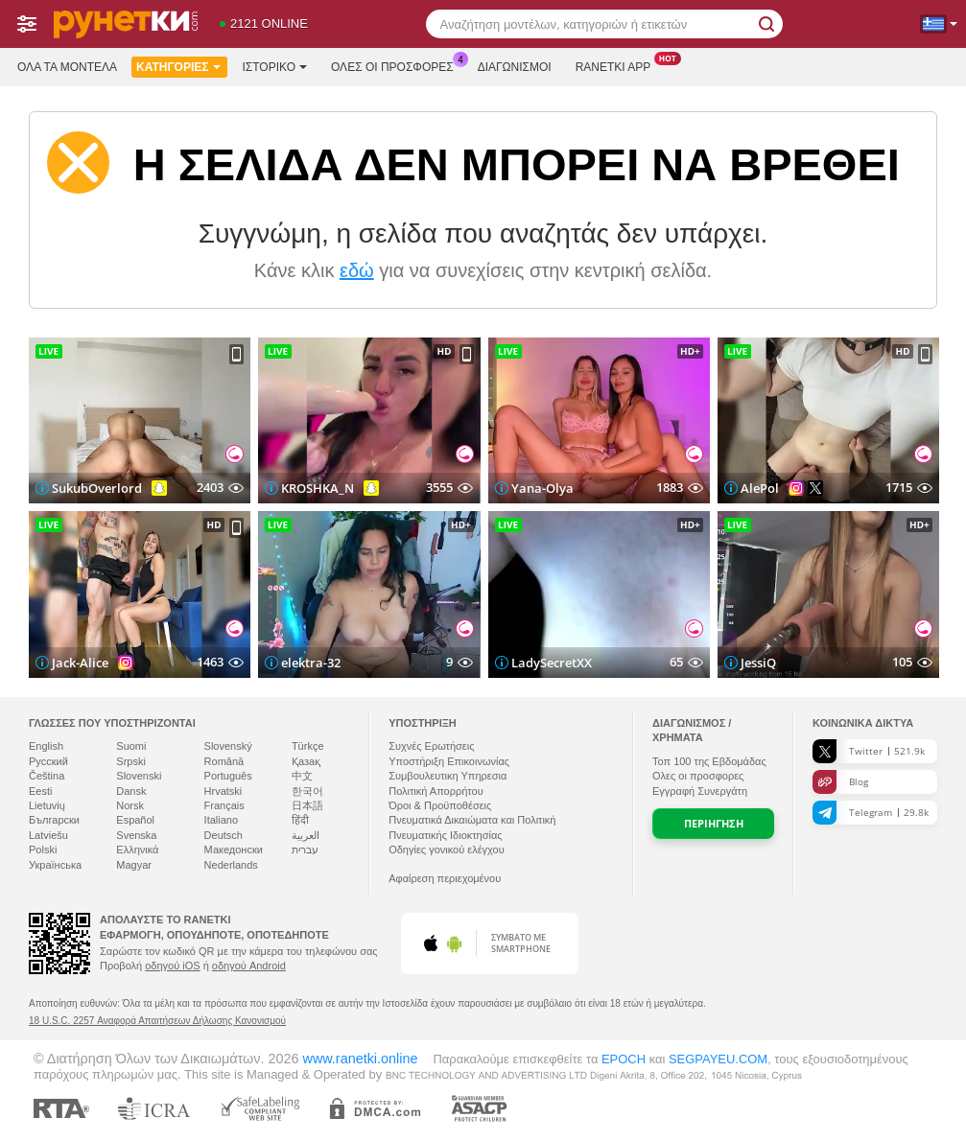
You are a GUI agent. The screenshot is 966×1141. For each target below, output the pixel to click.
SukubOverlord (97, 488)
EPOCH (623, 1059)
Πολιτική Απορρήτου (436, 791)
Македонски (233, 849)
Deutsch (223, 835)
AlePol (760, 488)
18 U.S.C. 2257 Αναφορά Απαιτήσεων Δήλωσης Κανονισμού (157, 1020)
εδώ (357, 270)
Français (224, 805)
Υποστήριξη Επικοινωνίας (449, 761)
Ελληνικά (137, 849)
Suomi (131, 746)
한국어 (307, 791)
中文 (302, 775)
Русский (48, 761)
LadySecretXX (551, 662)
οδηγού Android (249, 965)
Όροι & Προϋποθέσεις (440, 805)
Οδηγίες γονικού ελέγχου (447, 849)
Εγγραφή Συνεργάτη (699, 791)
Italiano (221, 820)
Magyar (134, 865)
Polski (43, 849)
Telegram (871, 813)
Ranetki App (618, 65)
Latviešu (48, 835)
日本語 (307, 805)
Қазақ (306, 761)
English (46, 746)
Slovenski (138, 775)
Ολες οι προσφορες (397, 65)
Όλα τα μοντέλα (67, 67)
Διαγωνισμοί (515, 67)
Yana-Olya (542, 488)
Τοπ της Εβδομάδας (709, 761)
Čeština (46, 775)
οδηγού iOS (172, 965)
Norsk (130, 805)
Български (54, 820)
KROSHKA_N (317, 488)
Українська (55, 865)
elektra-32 (311, 662)
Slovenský (228, 746)
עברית (305, 849)
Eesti (40, 791)
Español (135, 820)
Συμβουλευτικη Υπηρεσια (448, 775)
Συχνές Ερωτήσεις (431, 746)
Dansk (131, 791)
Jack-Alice (80, 662)
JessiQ (758, 662)
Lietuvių (47, 805)
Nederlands (231, 865)
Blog (840, 782)
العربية (305, 835)
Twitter (869, 751)
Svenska (136, 835)
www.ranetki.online (359, 1058)
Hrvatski (223, 791)
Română (224, 761)
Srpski (131, 761)
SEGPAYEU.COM (718, 1059)
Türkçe (308, 746)
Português (228, 775)
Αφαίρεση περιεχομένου (445, 878)
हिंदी (300, 820)
